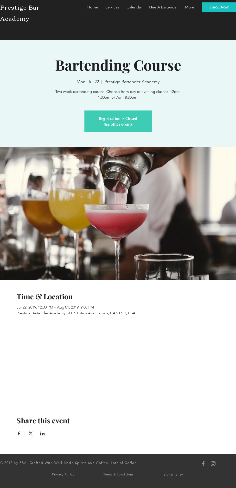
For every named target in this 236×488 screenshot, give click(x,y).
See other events (118, 124)
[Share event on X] (30, 433)
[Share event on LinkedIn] (42, 433)
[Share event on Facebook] (19, 433)
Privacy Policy (63, 474)
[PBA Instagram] (213, 464)
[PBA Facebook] (203, 464)
